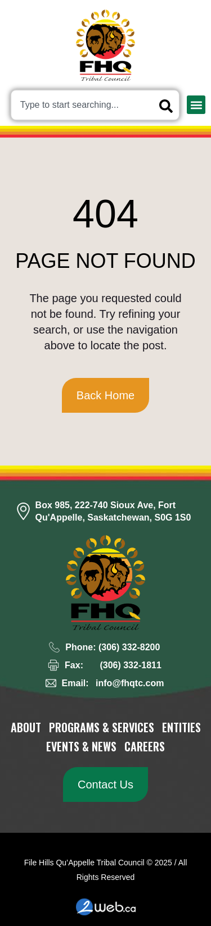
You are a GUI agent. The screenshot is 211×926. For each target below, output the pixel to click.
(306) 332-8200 (129, 647)
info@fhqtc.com (130, 683)
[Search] (168, 106)
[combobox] (95, 105)
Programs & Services (101, 727)
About (26, 727)
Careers (144, 746)
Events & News (81, 746)
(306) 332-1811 (130, 665)
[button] (196, 104)
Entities (181, 727)
